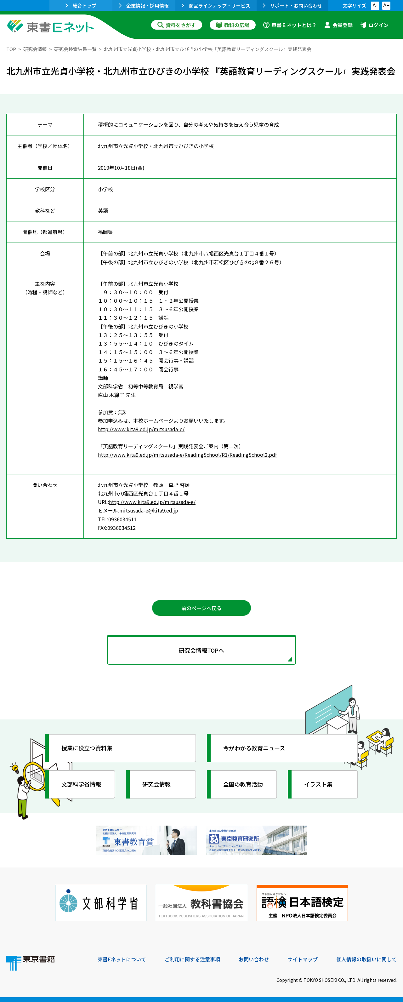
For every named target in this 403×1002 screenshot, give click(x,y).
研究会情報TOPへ (201, 650)
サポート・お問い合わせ (292, 5)
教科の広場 (232, 25)
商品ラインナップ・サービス (216, 5)
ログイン (374, 25)
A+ (386, 5)
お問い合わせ (254, 959)
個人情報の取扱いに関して (366, 959)
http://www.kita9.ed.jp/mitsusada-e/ (141, 429)
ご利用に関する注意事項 (192, 959)
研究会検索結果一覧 (75, 49)
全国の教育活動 (243, 784)
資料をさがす (176, 25)
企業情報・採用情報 (144, 5)
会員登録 (338, 25)
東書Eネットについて (122, 959)
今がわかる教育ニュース (254, 748)
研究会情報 (35, 49)
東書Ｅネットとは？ (290, 25)
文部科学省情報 (81, 784)
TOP (11, 49)
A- (374, 5)
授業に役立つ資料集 (86, 748)
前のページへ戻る (201, 608)
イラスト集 (318, 784)
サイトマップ (302, 959)
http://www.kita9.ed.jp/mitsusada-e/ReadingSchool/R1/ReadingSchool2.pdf (187, 454)
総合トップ (80, 5)
